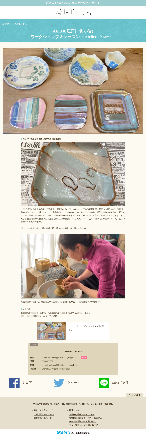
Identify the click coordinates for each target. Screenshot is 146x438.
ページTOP (133, 395)
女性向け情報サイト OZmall (81, 415)
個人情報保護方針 (70, 404)
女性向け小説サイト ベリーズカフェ (85, 418)
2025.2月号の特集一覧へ (16, 24)
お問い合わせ (86, 404)
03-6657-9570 (47, 361)
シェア (20, 382)
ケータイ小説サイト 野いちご (82, 421)
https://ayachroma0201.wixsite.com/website (59, 365)
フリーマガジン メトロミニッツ (83, 425)
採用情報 (109, 404)
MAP (83, 358)
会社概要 (99, 404)
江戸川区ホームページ (44, 415)
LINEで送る (114, 382)
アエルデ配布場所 (41, 404)
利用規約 (55, 404)
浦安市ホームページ (43, 418)
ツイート (67, 382)
